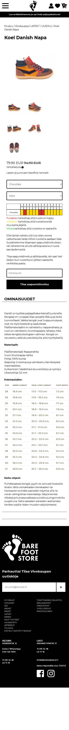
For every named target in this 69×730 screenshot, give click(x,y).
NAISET (7, 611)
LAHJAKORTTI (10, 622)
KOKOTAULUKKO (44, 611)
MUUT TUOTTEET (11, 620)
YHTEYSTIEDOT (44, 608)
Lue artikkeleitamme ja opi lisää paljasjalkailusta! (34, 14)
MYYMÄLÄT (9, 600)
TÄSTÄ (62, 666)
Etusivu (8, 26)
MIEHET (7, 608)
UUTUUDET (9, 603)
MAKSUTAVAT (43, 606)
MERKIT (7, 617)
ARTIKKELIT (9, 625)
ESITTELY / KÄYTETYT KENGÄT (17, 631)
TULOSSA (8, 628)
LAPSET (7, 614)
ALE (6, 606)
